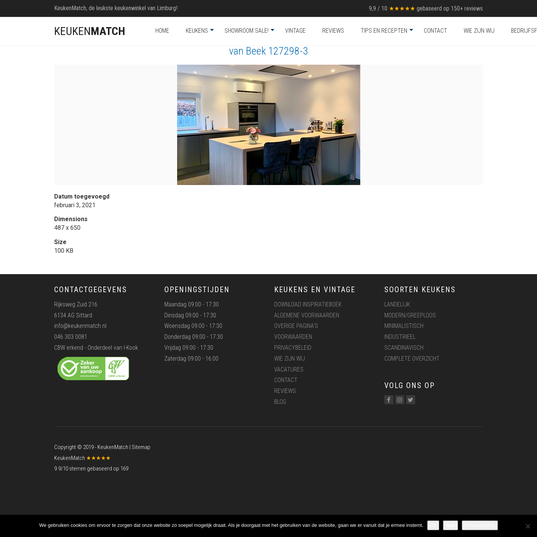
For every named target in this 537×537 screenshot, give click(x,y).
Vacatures (288, 369)
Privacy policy (480, 525)
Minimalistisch (403, 325)
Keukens (197, 30)
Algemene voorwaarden (306, 315)
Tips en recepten (384, 30)
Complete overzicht (412, 358)
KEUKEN (89, 31)
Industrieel (400, 336)
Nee (450, 525)
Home (162, 30)
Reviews (333, 30)
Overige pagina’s (296, 325)
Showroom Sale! (246, 30)
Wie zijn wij (479, 30)
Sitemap (141, 447)
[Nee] (527, 526)
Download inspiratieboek (307, 304)
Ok (433, 525)
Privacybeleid (292, 347)
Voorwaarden (293, 336)
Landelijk (397, 304)
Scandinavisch (403, 347)
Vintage (295, 30)
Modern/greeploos (410, 315)
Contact (435, 30)
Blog (280, 401)
